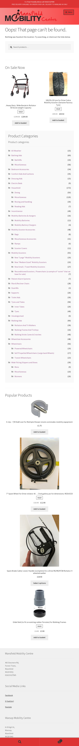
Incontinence (16, 211)
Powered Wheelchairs (23, 348)
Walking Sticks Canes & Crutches (28, 334)
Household (15, 188)
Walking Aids (16, 320)
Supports (15, 293)
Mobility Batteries (22, 220)
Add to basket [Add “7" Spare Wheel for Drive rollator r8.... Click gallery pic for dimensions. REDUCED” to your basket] (39, 509)
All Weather (16, 150)
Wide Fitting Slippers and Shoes (24, 362)
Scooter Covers (21, 248)
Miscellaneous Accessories (25, 239)
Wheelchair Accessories (21, 339)
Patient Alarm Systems (21, 279)
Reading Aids (20, 206)
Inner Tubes (19, 306)
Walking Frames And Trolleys (27, 330)
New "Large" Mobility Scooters (27, 257)
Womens (18, 376)
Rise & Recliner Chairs (20, 283)
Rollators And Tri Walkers (25, 325)
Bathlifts (18, 160)
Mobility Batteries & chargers (23, 215)
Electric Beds (16, 183)
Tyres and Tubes (18, 302)
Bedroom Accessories (20, 169)
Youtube (8, 707)
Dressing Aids (16, 178)
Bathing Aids (16, 155)
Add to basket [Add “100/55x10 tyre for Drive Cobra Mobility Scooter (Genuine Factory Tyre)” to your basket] (58, 120)
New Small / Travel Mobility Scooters (30, 267)
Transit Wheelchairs (23, 358)
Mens (17, 367)
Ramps (17, 243)
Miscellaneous (20, 164)
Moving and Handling (23, 202)
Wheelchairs (16, 344)
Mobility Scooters (18, 253)
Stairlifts (15, 288)
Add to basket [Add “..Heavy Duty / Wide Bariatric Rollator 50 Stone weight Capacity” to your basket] (21, 123)
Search (20, 742)
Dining (17, 192)
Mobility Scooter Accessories (23, 229)
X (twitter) (9, 701)
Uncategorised (17, 316)
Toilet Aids (15, 297)
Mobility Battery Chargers (25, 225)
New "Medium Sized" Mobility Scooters (31, 262)
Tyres (17, 311)
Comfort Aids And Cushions (22, 174)
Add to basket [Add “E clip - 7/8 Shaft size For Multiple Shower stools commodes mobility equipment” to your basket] (39, 432)
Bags (17, 234)
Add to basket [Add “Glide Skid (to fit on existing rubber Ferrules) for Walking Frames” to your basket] (39, 637)
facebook (9, 695)
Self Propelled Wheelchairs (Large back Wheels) (34, 353)
